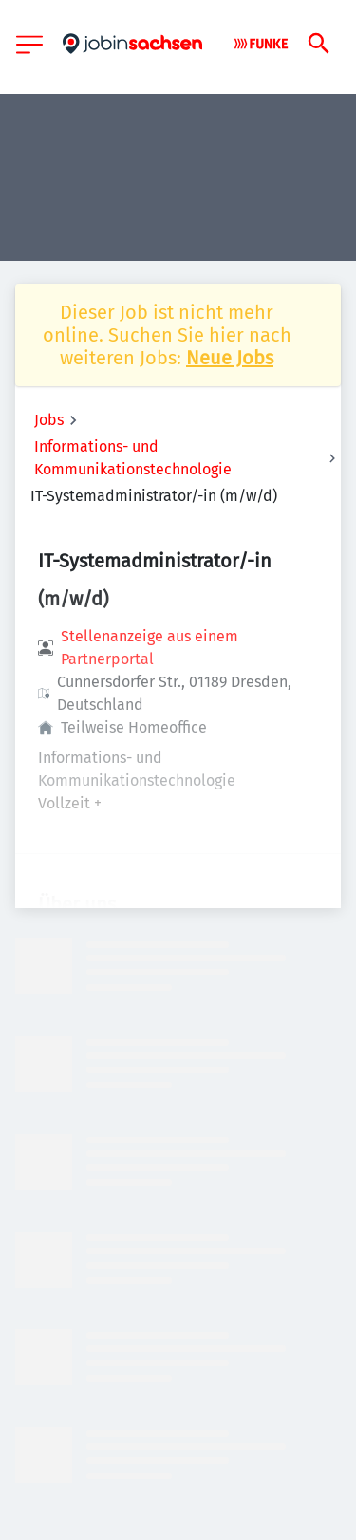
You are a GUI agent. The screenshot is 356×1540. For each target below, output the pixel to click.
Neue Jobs (229, 357)
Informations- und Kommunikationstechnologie (133, 457)
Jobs (49, 420)
